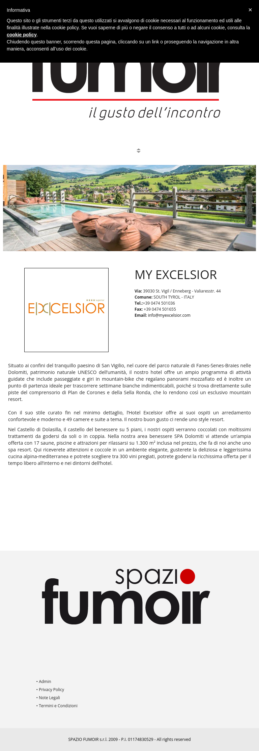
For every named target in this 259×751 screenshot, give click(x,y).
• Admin (43, 681)
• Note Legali (48, 698)
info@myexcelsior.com (169, 315)
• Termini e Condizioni (57, 706)
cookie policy (22, 34)
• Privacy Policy (50, 689)
